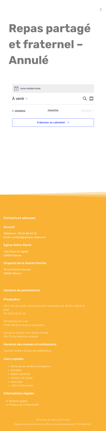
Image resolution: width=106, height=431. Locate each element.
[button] (100, 9)
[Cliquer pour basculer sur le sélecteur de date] (19, 98)
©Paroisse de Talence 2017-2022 (53, 419)
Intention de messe (22, 377)
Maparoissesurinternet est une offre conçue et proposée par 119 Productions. (53, 424)
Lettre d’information (22, 385)
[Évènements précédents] (18, 111)
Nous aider (17, 381)
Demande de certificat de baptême (31, 366)
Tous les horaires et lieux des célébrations (27, 350)
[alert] (53, 88)
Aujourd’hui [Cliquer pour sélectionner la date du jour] (53, 110)
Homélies (16, 370)
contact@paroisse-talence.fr (29, 237)
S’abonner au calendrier (51, 122)
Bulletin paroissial (20, 374)
